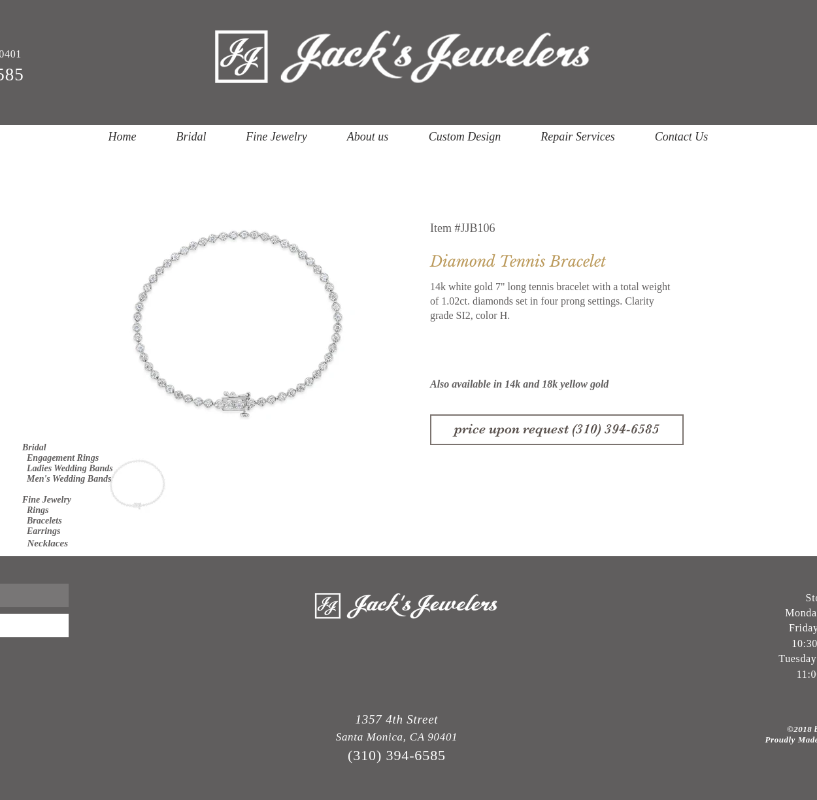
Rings (35, 510)
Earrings (41, 531)
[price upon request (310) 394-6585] (557, 429)
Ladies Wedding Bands (67, 468)
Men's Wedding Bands (66, 479)
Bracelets (42, 520)
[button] (191, 136)
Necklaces (45, 543)
